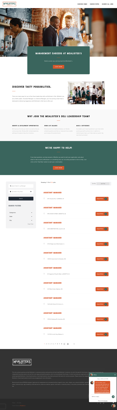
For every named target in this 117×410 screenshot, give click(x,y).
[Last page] (68, 344)
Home (13, 402)
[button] (30, 191)
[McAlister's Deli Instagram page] (103, 403)
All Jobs (19, 402)
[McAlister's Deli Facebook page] (97, 403)
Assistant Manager (52, 193)
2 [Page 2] (46, 344)
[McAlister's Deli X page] (100, 403)
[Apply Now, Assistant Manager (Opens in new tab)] (102, 199)
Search (21, 198)
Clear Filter (30, 224)
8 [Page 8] (57, 344)
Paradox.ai (22, 405)
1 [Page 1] (44, 344)
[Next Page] (64, 344)
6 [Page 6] (53, 344)
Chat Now (58, 66)
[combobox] (20, 192)
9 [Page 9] (59, 344)
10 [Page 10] (61, 344)
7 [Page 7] (55, 344)
